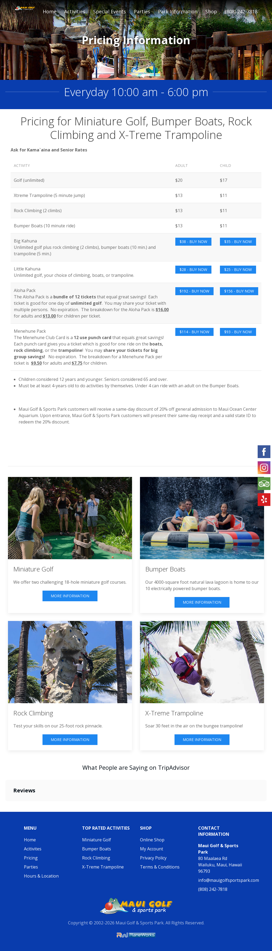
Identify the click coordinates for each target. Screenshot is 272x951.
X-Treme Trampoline (103, 867)
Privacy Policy (153, 858)
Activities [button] (74, 11)
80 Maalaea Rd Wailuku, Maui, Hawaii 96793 (220, 858)
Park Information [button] (177, 11)
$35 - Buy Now (238, 241)
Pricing (31, 858)
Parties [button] (142, 11)
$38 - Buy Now (193, 241)
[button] (5, 806)
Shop (211, 11)
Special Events (109, 11)
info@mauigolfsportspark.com (228, 880)
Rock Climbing (96, 858)
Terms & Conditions (160, 867)
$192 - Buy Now (194, 291)
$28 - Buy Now (193, 269)
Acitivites (32, 849)
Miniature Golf (96, 840)
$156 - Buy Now (239, 291)
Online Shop (152, 840)
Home (49, 11)
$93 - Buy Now (238, 331)
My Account (151, 849)
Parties (31, 867)
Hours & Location (41, 876)
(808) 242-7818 (241, 11)
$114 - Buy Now (194, 331)
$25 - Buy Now (238, 269)
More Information (70, 595)
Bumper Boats (96, 849)
